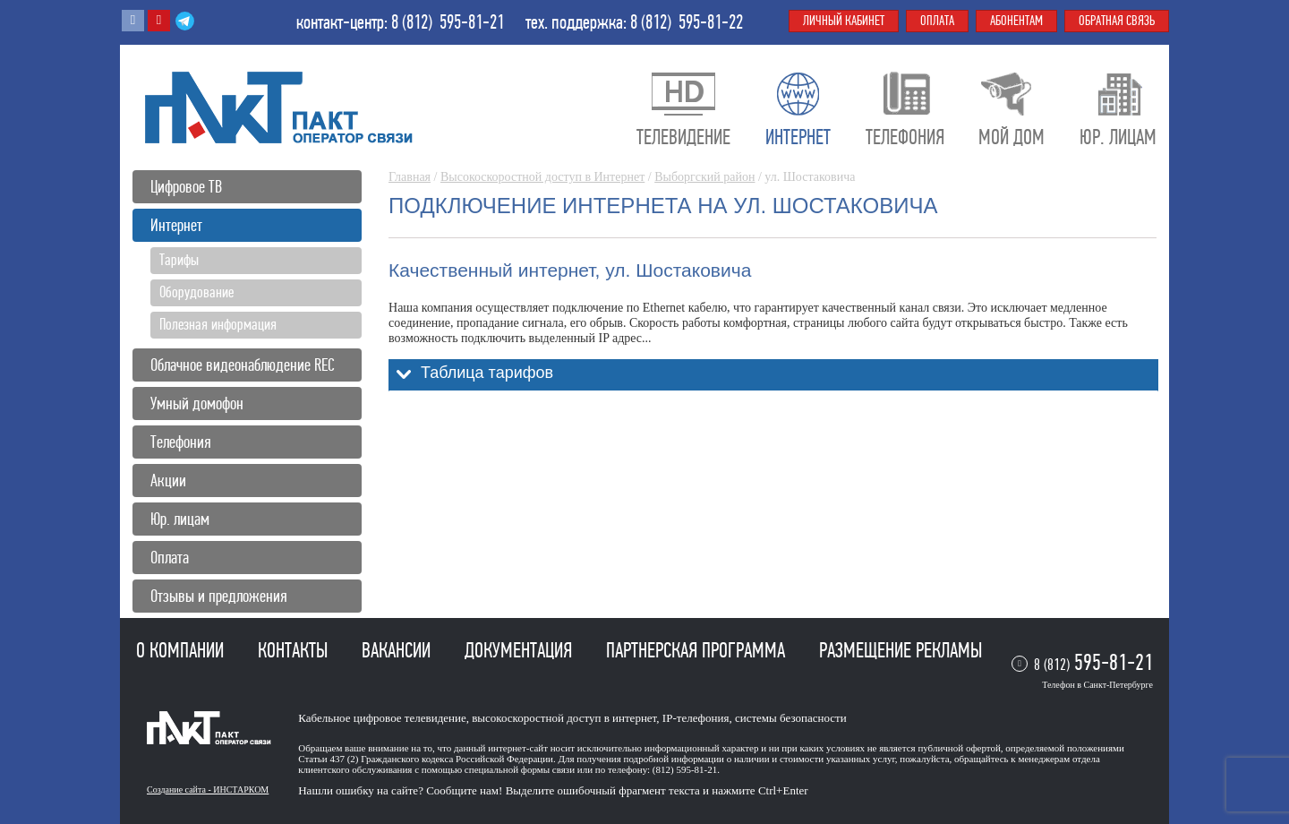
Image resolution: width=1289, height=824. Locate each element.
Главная (409, 177)
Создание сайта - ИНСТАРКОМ (208, 789)
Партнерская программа (698, 650)
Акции (168, 480)
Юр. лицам (179, 519)
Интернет (176, 225)
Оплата (169, 557)
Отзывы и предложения (218, 596)
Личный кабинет (843, 21)
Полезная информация (218, 324)
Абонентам (1016, 21)
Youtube (159, 20)
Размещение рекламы (900, 650)
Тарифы (179, 260)
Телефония (180, 442)
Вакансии (398, 650)
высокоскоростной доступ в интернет (564, 718)
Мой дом (1011, 137)
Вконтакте (133, 20)
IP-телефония (696, 718)
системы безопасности (791, 718)
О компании (182, 650)
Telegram (185, 20)
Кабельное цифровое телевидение (381, 718)
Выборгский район (704, 177)
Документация (520, 650)
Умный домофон (196, 403)
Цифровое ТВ (186, 186)
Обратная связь (1117, 21)
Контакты (295, 650)
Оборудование (196, 292)
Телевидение (683, 137)
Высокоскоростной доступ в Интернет (542, 177)
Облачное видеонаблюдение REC (242, 365)
